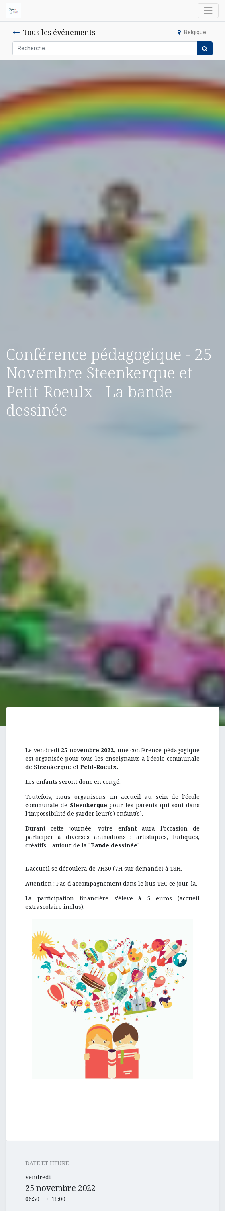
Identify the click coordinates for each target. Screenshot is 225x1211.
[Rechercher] (205, 48)
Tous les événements (53, 32)
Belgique (192, 32)
